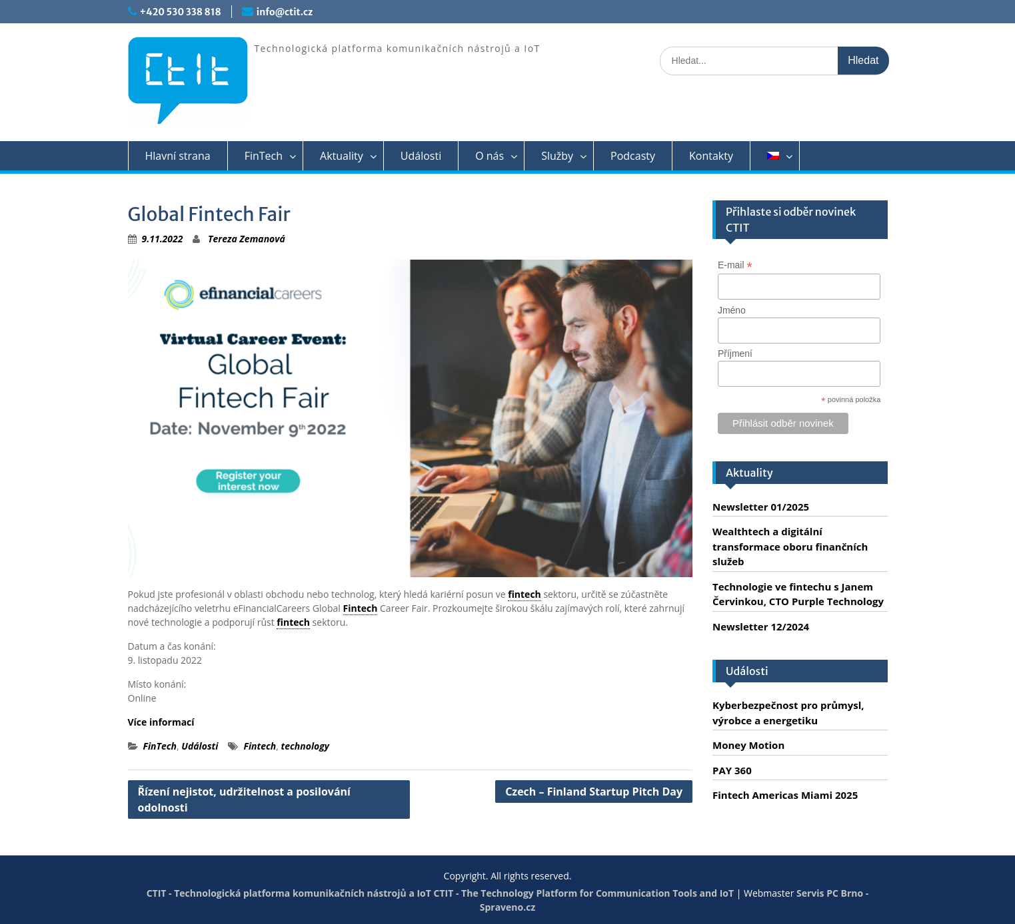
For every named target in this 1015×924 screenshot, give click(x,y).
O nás (489, 155)
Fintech (360, 608)
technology (305, 746)
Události (421, 155)
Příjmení (735, 353)
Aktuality (341, 155)
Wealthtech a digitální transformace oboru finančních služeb (790, 546)
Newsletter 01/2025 (760, 506)
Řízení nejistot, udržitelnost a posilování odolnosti (244, 799)
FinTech (264, 155)
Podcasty (632, 155)
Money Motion (748, 745)
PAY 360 (732, 770)
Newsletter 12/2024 (760, 626)
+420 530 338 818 (180, 12)
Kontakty (711, 155)
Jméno (732, 310)
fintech (524, 594)
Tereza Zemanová (246, 238)
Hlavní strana (178, 155)
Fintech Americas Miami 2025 (785, 795)
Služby (557, 155)
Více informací (161, 722)
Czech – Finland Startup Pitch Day (593, 791)
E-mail (735, 265)
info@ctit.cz (285, 12)
